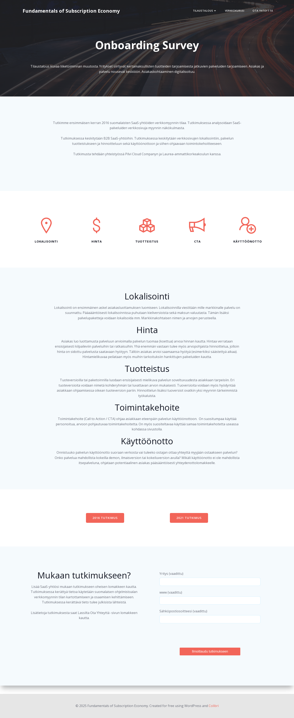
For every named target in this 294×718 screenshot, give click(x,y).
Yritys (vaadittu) (210, 586)
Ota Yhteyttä (262, 11)
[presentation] (191, 642)
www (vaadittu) (210, 605)
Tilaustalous (204, 11)
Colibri (214, 706)
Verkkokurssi (234, 11)
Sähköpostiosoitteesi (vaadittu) (210, 624)
